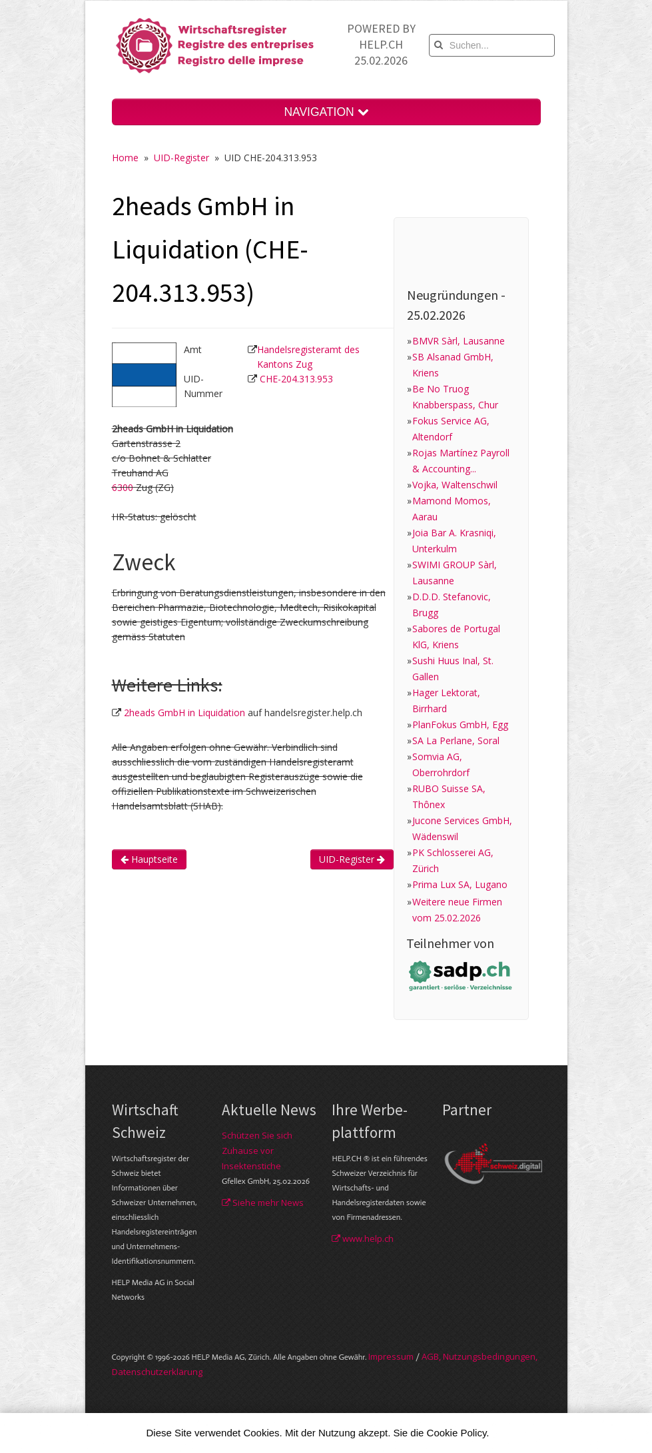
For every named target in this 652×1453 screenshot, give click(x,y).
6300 (122, 487)
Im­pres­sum (391, 1356)
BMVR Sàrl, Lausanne (458, 340)
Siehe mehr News (263, 1203)
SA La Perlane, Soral (455, 740)
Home (125, 157)
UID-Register (181, 157)
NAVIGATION (326, 112)
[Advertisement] (354, 943)
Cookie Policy (457, 1432)
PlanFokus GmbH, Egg (460, 724)
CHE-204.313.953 (296, 378)
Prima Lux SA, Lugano (459, 884)
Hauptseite (149, 859)
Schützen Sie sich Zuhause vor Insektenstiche (257, 1150)
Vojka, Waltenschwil (454, 484)
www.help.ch (363, 1238)
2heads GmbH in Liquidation (184, 712)
